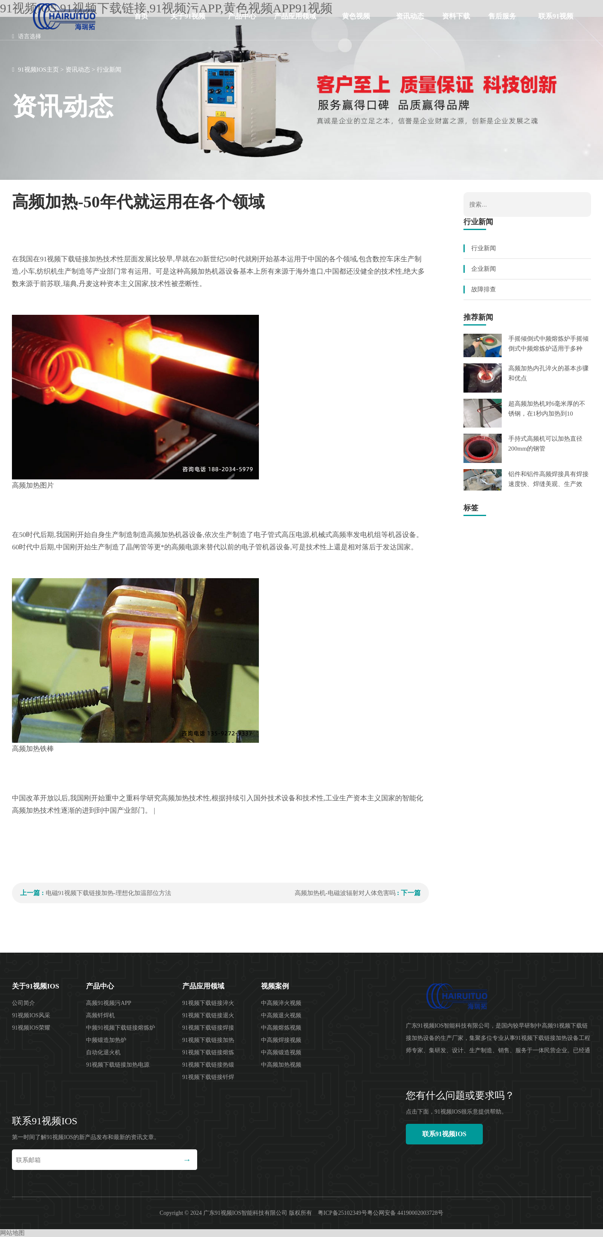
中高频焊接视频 (281, 1040)
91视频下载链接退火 (208, 1015)
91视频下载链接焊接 (208, 1028)
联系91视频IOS (555, 22)
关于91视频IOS (187, 22)
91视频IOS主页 (38, 69)
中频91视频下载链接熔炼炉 (120, 1028)
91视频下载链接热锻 (208, 1065)
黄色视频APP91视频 (356, 22)
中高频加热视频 (281, 1065)
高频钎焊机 (100, 1015)
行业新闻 (109, 69)
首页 (141, 16)
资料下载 (456, 16)
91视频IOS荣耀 (31, 1028)
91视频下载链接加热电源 (117, 1065)
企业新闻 (483, 268)
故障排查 (483, 289)
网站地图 (12, 1233)
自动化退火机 (103, 1052)
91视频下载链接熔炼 (208, 1052)
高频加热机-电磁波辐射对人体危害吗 (345, 893)
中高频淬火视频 (281, 1003)
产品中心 (242, 16)
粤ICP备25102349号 (342, 1213)
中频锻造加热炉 (106, 1040)
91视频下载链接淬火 (208, 1003)
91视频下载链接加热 (208, 1040)
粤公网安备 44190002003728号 (405, 1213)
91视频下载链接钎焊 (208, 1077)
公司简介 (23, 1003)
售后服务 (502, 16)
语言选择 (26, 36)
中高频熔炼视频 (281, 1028)
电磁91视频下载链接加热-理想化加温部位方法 (108, 893)
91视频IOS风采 (31, 1015)
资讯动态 (410, 16)
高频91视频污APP (108, 1003)
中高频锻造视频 (281, 1052)
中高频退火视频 (281, 1015)
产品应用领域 (295, 16)
